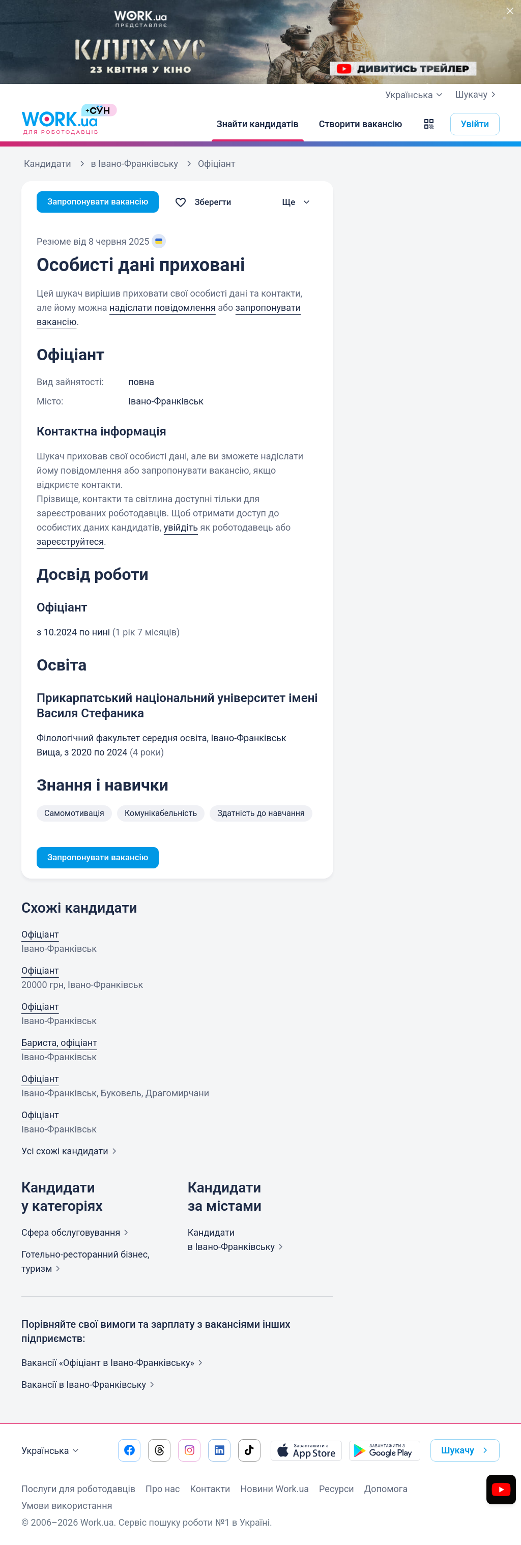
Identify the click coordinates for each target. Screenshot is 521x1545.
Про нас (163, 1488)
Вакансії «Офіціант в (114, 1363)
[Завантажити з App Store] (306, 1450)
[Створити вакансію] (361, 124)
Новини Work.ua (274, 1488)
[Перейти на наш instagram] (189, 1450)
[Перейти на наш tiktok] (249, 1450)
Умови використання (66, 1505)
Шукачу (477, 95)
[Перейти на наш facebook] (129, 1450)
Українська (51, 1451)
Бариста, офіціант (59, 1043)
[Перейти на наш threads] (159, 1450)
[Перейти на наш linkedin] (219, 1450)
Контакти (210, 1488)
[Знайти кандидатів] (258, 124)
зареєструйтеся (70, 541)
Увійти (475, 124)
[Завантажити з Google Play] (384, 1450)
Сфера (76, 1233)
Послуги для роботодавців (78, 1488)
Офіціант (40, 935)
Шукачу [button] (466, 1450)
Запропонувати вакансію (101, 202)
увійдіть (181, 527)
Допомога (386, 1488)
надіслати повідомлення (162, 307)
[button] (429, 124)
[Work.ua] (59, 124)
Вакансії (89, 1385)
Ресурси (336, 1488)
